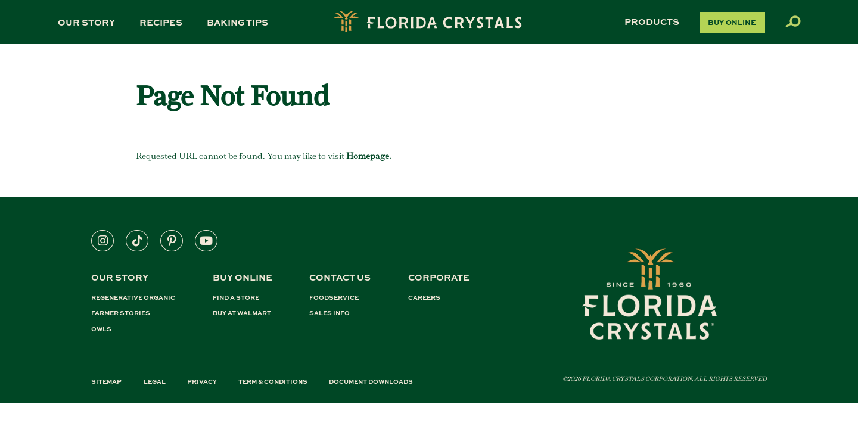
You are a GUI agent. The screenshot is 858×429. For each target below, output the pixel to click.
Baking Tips (237, 22)
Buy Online (732, 22)
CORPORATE (439, 277)
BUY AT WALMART (242, 313)
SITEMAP (106, 381)
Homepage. (368, 156)
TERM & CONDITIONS (272, 381)
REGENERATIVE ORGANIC (133, 297)
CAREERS (424, 297)
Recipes (160, 22)
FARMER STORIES (120, 313)
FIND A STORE (236, 297)
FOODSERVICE (334, 297)
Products (651, 21)
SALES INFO (329, 313)
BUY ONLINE (242, 277)
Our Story (86, 22)
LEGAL (155, 381)
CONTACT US (340, 277)
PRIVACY (202, 381)
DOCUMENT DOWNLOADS (371, 381)
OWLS (101, 329)
